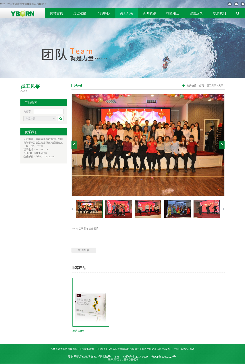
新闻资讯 (149, 13)
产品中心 (103, 13)
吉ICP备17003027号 (163, 356)
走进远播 (79, 13)
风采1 (221, 85)
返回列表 (83, 250)
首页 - (202, 85)
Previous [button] (74, 145)
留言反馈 (196, 13)
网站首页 (56, 13)
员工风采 (126, 13)
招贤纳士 (172, 13)
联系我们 (219, 13)
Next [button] (222, 145)
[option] (148, 145)
